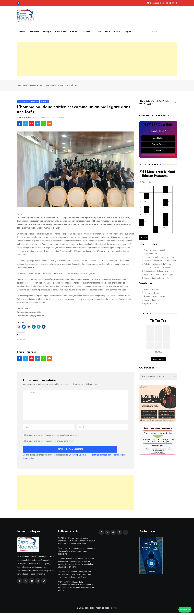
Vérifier (144, 239)
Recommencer (158, 360)
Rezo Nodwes (25, 118)
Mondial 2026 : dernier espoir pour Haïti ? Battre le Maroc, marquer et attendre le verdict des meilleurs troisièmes (75, 577)
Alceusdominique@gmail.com (30, 317)
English (127, 32)
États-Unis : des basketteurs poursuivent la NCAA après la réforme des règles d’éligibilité (76, 553)
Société (86, 32)
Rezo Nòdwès (110, 610)
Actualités (34, 32)
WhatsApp (185, 609)
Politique (47, 32)
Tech (98, 32)
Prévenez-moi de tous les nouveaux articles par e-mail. (49, 442)
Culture (73, 32)
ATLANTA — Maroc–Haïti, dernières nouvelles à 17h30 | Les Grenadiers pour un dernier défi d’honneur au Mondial (76, 543)
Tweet (19, 215)
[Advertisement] (97, 59)
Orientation (60, 32)
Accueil (22, 32)
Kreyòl (117, 32)
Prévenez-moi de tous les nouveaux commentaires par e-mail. (52, 436)
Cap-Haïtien (158, 139)
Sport (107, 32)
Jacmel (158, 151)
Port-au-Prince (158, 145)
